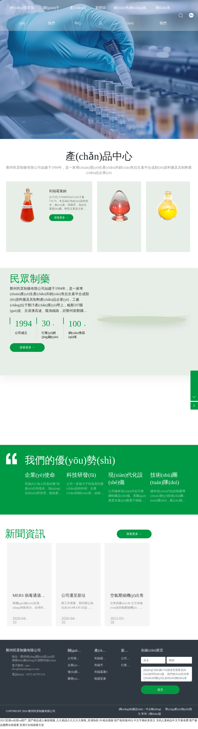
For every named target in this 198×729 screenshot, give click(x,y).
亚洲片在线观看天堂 (32, 726)
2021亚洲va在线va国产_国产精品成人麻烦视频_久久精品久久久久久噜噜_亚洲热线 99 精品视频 (56, 722)
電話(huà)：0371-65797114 (28, 676)
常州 (144, 715)
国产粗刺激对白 (123, 722)
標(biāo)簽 (155, 715)
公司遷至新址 (88, 597)
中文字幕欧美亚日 (144, 722)
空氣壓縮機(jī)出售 (155, 597)
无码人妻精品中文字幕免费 (172, 722)
